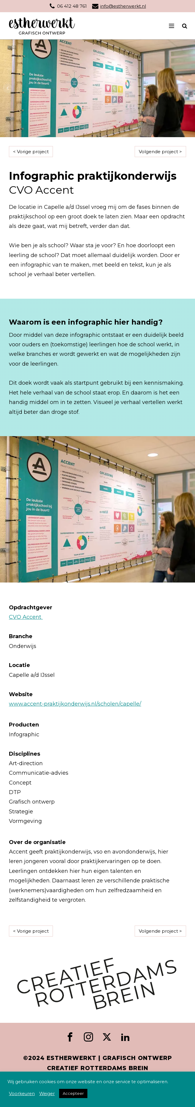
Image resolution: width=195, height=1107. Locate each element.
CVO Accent (26, 617)
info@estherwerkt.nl (123, 6)
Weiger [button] (47, 1093)
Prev (7, 88)
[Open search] (181, 26)
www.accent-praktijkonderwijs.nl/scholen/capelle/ (75, 704)
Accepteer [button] (73, 1093)
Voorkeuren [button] (22, 1093)
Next (187, 88)
